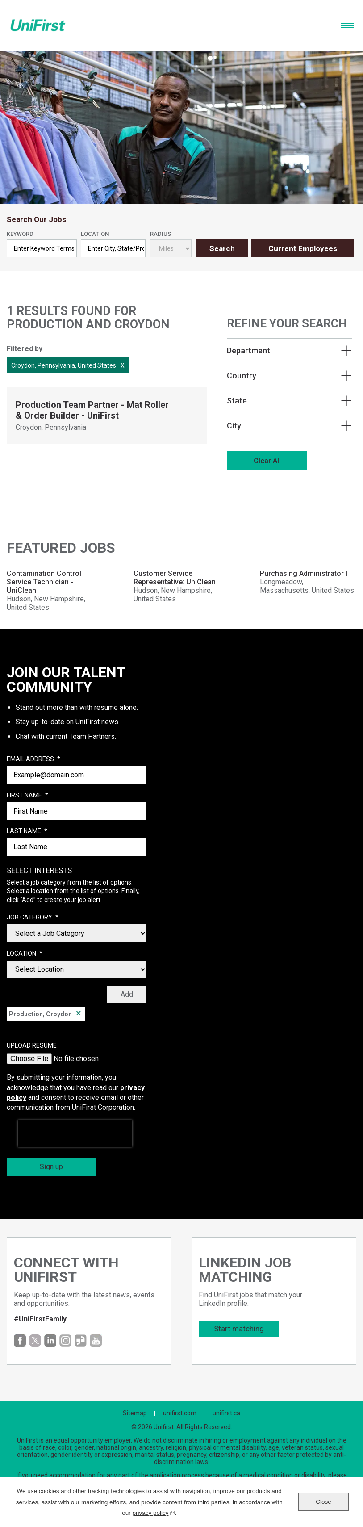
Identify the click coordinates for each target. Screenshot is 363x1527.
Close (323, 1501)
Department (248, 350)
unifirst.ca (226, 1413)
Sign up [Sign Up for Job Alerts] (51, 1166)
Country (241, 375)
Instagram (65, 1340)
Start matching (239, 1328)
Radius (160, 234)
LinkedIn (50, 1340)
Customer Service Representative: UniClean (175, 577)
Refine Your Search (287, 323)
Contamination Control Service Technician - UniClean (44, 582)
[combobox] (113, 248)
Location (95, 234)
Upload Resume (32, 1045)
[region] (289, 395)
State (237, 400)
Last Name (27, 831)
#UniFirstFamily (40, 1319)
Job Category (32, 917)
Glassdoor (81, 1340)
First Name (27, 795)
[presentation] (75, 1133)
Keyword (20, 234)
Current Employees (302, 248)
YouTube (96, 1340)
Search (222, 248)
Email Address (33, 759)
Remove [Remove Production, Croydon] (78, 1014)
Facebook (20, 1340)
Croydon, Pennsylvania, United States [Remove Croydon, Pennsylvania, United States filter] (63, 365)
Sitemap (135, 1413)
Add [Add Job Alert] (127, 994)
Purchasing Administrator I (303, 573)
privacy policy (153, 1512)
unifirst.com (179, 1413)
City (234, 425)
